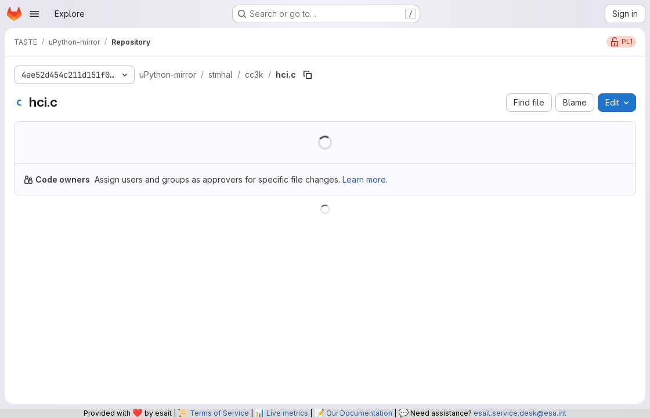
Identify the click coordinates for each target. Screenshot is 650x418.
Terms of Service (219, 413)
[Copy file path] (307, 75)
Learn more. (365, 179)
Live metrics (287, 413)
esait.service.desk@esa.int (520, 413)
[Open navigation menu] (34, 14)
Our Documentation (359, 413)
